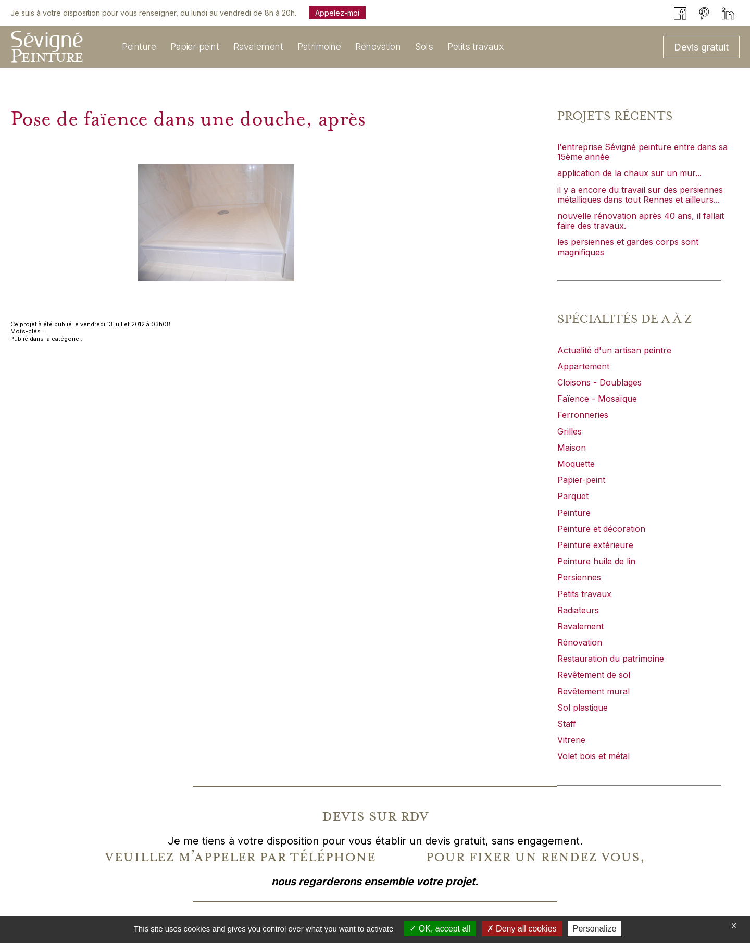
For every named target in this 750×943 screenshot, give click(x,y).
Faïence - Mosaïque (597, 398)
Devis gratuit (701, 47)
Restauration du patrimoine (610, 658)
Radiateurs (578, 610)
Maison (571, 447)
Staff (566, 723)
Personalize (595, 928)
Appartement (583, 366)
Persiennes (579, 577)
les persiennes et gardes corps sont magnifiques (627, 247)
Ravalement (580, 626)
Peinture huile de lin (596, 561)
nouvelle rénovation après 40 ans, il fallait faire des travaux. (640, 220)
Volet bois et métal (593, 756)
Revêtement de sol (593, 674)
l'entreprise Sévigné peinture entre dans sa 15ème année (642, 152)
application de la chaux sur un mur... (629, 173)
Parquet (573, 496)
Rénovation (579, 642)
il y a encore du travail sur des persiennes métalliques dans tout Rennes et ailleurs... (640, 194)
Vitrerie (571, 740)
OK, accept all (439, 928)
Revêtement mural (593, 691)
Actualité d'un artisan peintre (614, 350)
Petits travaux (584, 594)
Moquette (576, 463)
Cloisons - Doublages (599, 382)
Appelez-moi (337, 12)
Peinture (574, 512)
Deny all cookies (522, 928)
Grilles (569, 431)
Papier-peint (581, 480)
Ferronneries (582, 415)
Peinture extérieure (595, 545)
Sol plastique (582, 707)
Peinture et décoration (601, 529)
